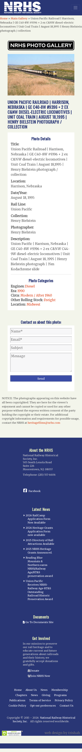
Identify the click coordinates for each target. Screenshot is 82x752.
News (44, 689)
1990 (21, 291)
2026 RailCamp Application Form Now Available (38, 519)
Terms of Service (40, 700)
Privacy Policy (64, 700)
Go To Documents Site (38, 622)
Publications (17, 700)
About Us (31, 689)
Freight (50, 300)
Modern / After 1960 (36, 295)
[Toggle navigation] (75, 7)
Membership (59, 689)
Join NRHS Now (40, 675)
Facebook (35, 491)
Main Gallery (19, 18)
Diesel (30, 286)
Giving (46, 695)
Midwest (33, 304)
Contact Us (66, 705)
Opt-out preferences (43, 705)
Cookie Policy (17, 705)
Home (4, 18)
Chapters (21, 695)
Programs (60, 695)
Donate (34, 670)
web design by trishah (62, 733)
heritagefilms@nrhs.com (44, 422)
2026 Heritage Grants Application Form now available (39, 531)
